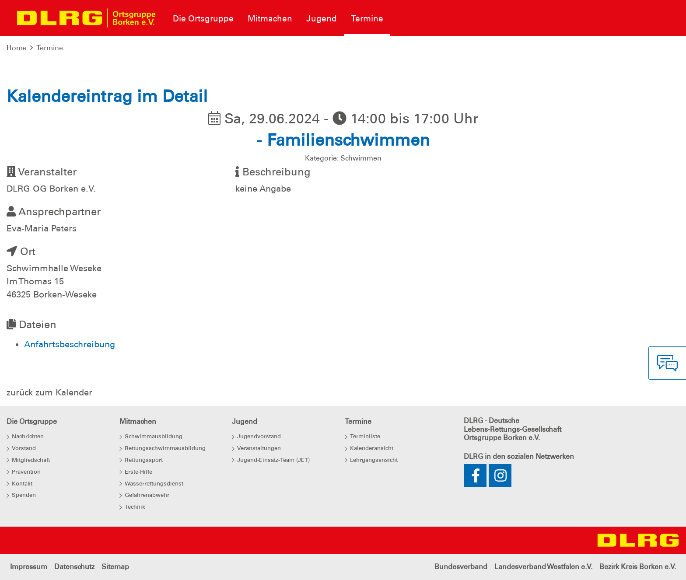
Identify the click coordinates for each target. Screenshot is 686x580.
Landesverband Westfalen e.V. (543, 567)
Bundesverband (460, 567)
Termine (49, 48)
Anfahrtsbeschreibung (69, 344)
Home (17, 48)
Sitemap (115, 567)
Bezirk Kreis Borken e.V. (637, 567)
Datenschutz (74, 567)
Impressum (28, 567)
